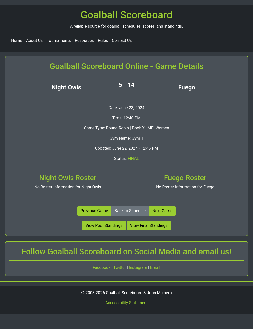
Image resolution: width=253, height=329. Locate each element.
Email (155, 267)
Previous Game (94, 210)
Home (16, 40)
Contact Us (122, 40)
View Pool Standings (104, 225)
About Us (34, 40)
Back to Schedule (130, 210)
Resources (84, 40)
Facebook (102, 267)
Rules (103, 40)
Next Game (162, 210)
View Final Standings (148, 225)
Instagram (138, 267)
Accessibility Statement (126, 302)
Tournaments (59, 40)
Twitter (120, 267)
